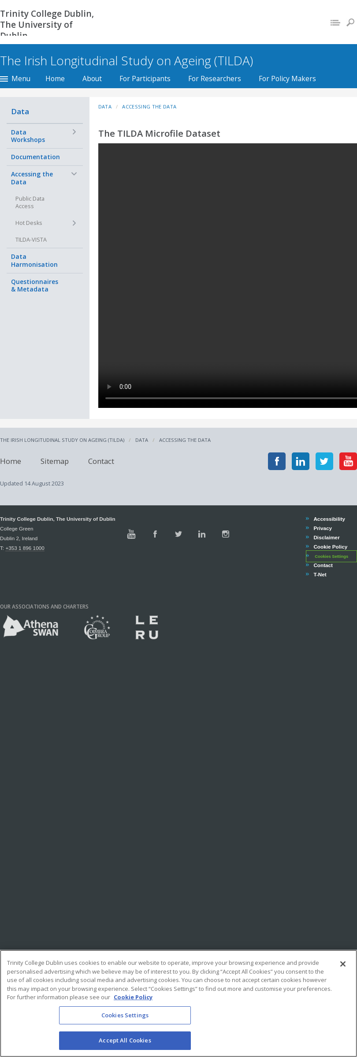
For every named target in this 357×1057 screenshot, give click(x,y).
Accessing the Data (32, 178)
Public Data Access (30, 202)
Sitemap (55, 461)
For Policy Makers (287, 78)
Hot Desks (28, 223)
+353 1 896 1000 (24, 548)
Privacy (322, 528)
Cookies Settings (331, 556)
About (92, 78)
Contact (101, 461)
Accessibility (329, 519)
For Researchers (214, 78)
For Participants (145, 78)
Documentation (35, 157)
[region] (178, 1003)
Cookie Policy (330, 546)
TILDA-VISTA (31, 239)
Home (55, 78)
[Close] (343, 964)
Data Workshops (28, 136)
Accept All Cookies (125, 1040)
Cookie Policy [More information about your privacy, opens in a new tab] (133, 997)
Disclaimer (326, 537)
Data (20, 111)
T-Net (319, 574)
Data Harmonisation (34, 260)
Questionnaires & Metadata (34, 285)
